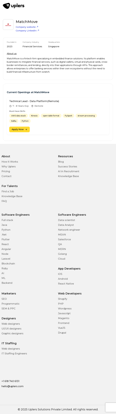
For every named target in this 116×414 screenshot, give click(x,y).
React (5, 244)
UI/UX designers (11, 328)
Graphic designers (12, 333)
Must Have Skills (17, 111)
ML (3, 278)
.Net (4, 234)
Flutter (6, 239)
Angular (6, 249)
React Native (66, 283)
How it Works (10, 161)
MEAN (62, 234)
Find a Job (8, 191)
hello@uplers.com (13, 386)
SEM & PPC (9, 308)
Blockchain (8, 263)
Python (6, 229)
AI (3, 273)
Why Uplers (9, 166)
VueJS (61, 327)
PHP (61, 303)
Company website (27, 27)
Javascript (64, 313)
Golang (62, 254)
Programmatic (10, 303)
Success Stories (67, 166)
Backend (7, 282)
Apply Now (19, 129)
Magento (63, 318)
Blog (61, 161)
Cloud (61, 258)
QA (60, 244)
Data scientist (66, 220)
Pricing (6, 171)
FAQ (4, 201)
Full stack (7, 220)
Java (4, 225)
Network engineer (69, 229)
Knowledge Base (68, 176)
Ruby (5, 268)
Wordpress (65, 308)
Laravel (6, 258)
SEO (4, 298)
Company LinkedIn (27, 30)
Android (63, 278)
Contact (6, 176)
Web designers (11, 323)
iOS (60, 274)
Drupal (62, 332)
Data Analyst (66, 225)
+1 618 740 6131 (10, 381)
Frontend (63, 323)
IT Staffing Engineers (14, 353)
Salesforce (64, 239)
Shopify (62, 298)
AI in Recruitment (68, 171)
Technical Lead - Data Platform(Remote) (34, 101)
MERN (62, 249)
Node (5, 254)
